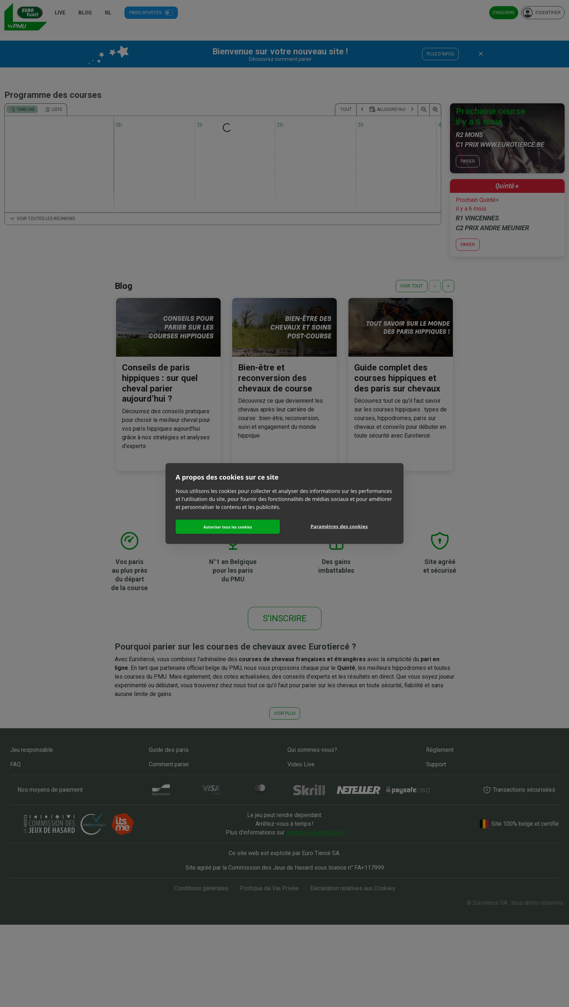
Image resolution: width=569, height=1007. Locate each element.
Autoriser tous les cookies (229, 526)
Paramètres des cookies (340, 526)
